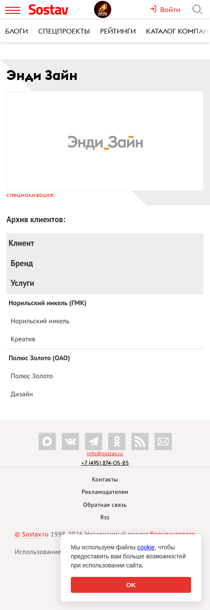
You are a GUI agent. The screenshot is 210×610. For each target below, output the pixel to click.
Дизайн (22, 393)
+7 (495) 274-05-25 (105, 463)
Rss (105, 517)
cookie (146, 547)
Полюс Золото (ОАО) (39, 357)
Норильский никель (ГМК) (48, 302)
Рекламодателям (105, 492)
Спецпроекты (64, 31)
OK (131, 585)
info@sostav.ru (105, 453)
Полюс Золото (32, 375)
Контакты (105, 479)
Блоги (16, 31)
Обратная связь (105, 505)
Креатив (23, 338)
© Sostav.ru (32, 534)
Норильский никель (40, 320)
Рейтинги (118, 31)
